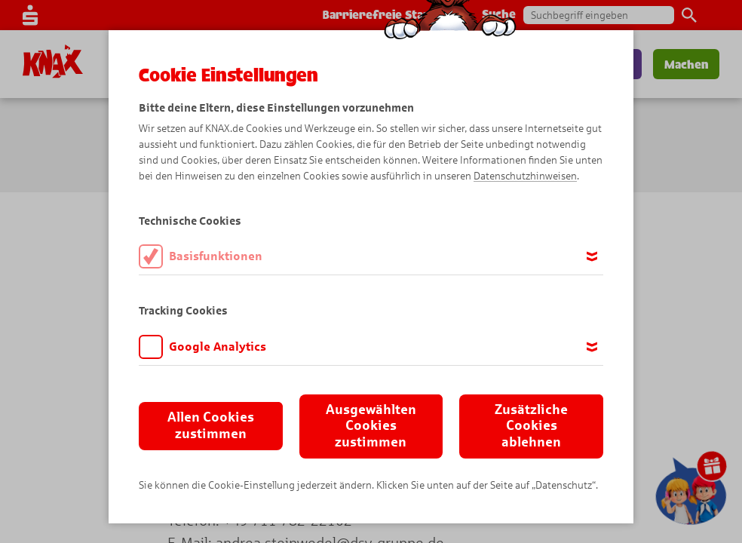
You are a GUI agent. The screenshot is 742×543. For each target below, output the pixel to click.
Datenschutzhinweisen (525, 176)
